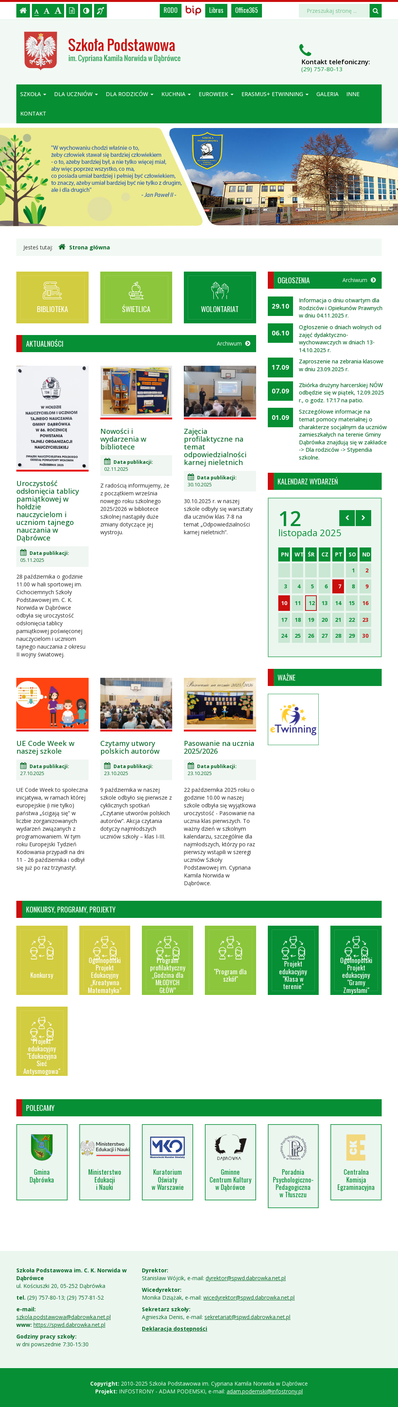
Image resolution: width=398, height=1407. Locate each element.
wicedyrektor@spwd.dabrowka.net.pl (249, 1297)
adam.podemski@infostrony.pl (265, 1391)
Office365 (246, 10)
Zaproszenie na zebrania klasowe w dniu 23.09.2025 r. (341, 365)
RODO (171, 10)
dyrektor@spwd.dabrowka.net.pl (246, 1278)
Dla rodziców (130, 94)
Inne (353, 94)
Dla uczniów (76, 94)
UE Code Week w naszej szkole (45, 747)
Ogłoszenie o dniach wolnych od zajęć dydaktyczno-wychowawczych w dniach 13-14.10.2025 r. (340, 338)
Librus (216, 10)
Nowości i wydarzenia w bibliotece (123, 438)
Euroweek (216, 94)
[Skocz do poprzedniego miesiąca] (347, 518)
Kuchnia (176, 94)
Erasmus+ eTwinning (275, 94)
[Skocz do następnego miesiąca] (363, 518)
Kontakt (33, 113)
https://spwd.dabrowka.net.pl (69, 1324)
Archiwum (233, 343)
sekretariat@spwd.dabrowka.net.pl (247, 1317)
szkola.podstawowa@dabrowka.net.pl (63, 1317)
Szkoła (33, 94)
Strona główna (84, 247)
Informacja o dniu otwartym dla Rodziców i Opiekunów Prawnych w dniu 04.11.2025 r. (340, 307)
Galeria (327, 94)
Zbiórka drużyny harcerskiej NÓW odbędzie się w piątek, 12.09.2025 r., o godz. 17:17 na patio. (341, 392)
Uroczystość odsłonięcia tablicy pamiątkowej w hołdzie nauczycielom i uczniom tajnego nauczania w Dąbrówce (47, 510)
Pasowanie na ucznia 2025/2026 (219, 747)
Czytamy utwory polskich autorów (129, 747)
